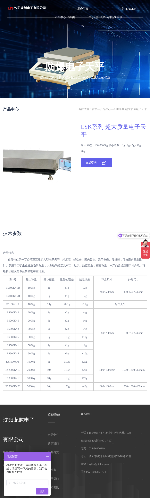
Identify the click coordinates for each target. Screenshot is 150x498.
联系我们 (105, 17)
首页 (94, 109)
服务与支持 (82, 17)
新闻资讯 (116, 17)
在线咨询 (91, 162)
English (132, 9)
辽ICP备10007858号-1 (93, 472)
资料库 (72, 17)
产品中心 (60, 17)
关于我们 (94, 17)
